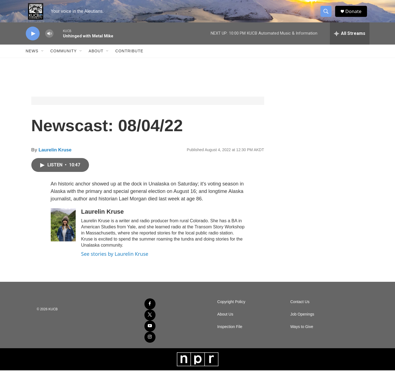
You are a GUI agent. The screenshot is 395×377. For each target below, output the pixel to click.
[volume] (49, 40)
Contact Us (299, 308)
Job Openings (302, 321)
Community (63, 57)
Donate (355, 14)
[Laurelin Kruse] (63, 231)
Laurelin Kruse (55, 156)
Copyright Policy (231, 308)
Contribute (129, 57)
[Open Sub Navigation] (42, 57)
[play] (32, 40)
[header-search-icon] (327, 14)
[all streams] (349, 40)
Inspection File (229, 333)
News (32, 57)
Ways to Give (301, 333)
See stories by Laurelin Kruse (114, 260)
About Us (225, 321)
